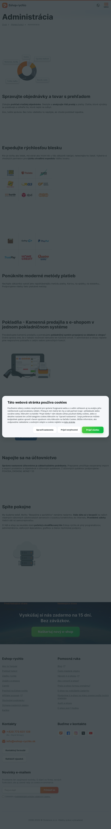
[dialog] (55, 414)
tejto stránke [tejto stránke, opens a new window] (69, 422)
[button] (45, 430)
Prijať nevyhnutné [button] (69, 430)
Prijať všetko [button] (92, 430)
